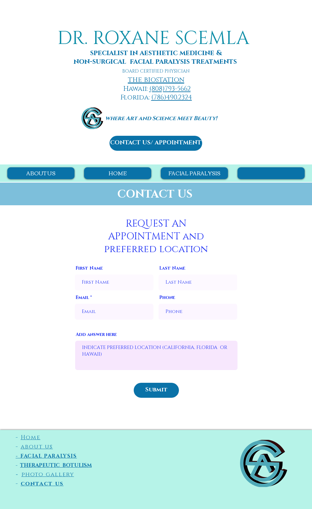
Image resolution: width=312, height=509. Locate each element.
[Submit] (156, 390)
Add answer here (96, 334)
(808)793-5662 (170, 88)
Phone (167, 297)
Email (82, 297)
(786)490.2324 (171, 97)
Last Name (172, 268)
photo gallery (47, 474)
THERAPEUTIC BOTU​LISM (56, 465)
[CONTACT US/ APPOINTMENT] (156, 143)
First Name (89, 268)
